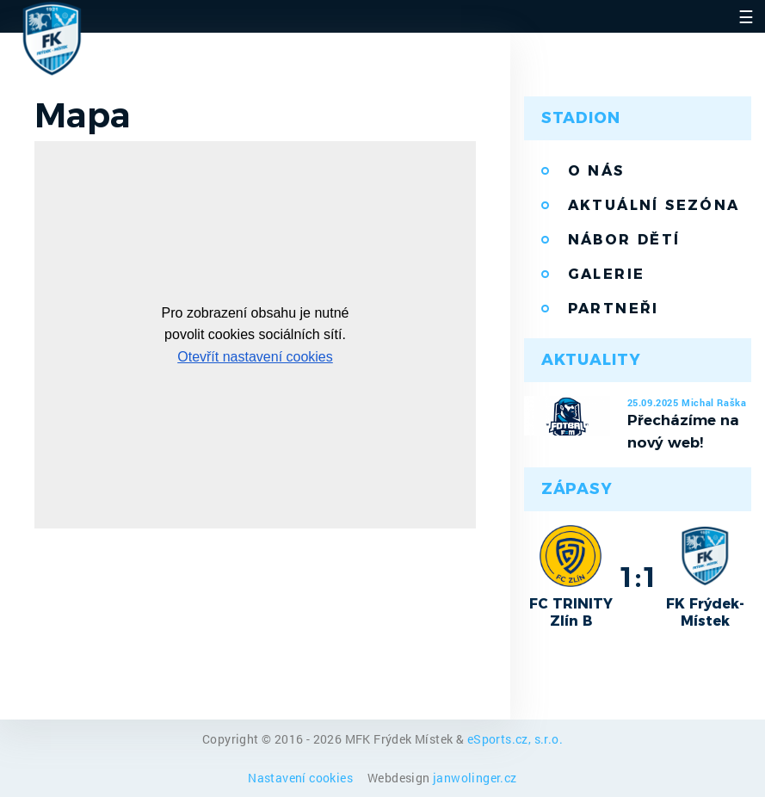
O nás (596, 171)
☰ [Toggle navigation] (746, 16)
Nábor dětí (624, 240)
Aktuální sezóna (654, 205)
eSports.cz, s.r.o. (515, 739)
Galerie (606, 274)
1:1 (638, 576)
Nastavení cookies (301, 777)
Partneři (613, 308)
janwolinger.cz (475, 777)
